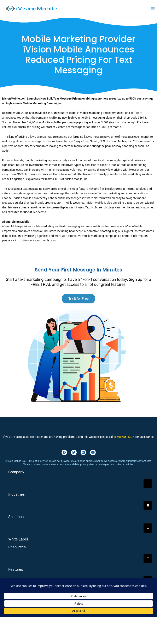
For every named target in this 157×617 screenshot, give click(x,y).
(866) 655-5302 (124, 436)
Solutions (16, 517)
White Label (18, 539)
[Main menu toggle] (153, 8)
